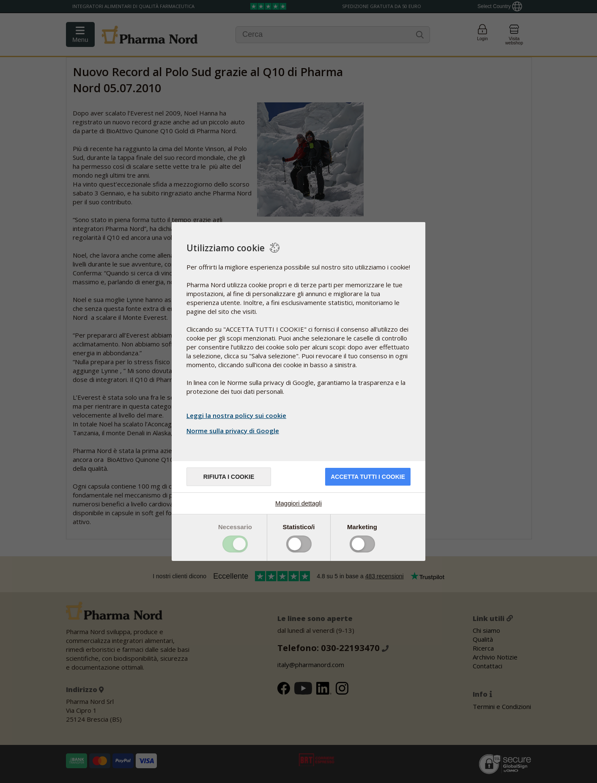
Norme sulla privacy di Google (233, 430)
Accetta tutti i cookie (368, 476)
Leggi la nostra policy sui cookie (236, 415)
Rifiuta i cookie (229, 476)
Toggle (235, 544)
